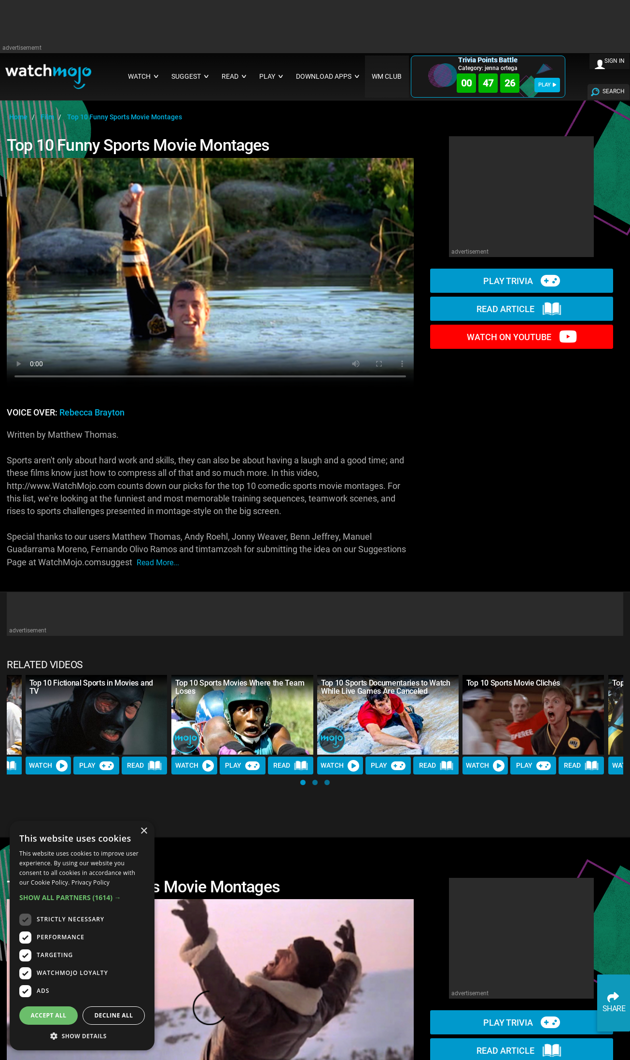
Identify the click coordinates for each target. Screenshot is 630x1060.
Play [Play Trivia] (96, 766)
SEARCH (613, 91)
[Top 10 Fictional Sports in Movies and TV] (97, 715)
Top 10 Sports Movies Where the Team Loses (239, 687)
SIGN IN (614, 60)
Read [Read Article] (144, 765)
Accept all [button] (49, 1015)
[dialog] (82, 935)
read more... (158, 562)
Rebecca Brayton (92, 412)
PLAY (547, 85)
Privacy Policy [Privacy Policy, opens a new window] (90, 882)
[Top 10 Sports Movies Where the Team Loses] (242, 715)
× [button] (143, 831)
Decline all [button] (114, 1015)
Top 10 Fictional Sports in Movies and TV (91, 687)
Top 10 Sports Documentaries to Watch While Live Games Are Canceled (385, 687)
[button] (303, 782)
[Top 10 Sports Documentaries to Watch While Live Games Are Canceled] (388, 715)
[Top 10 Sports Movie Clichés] (533, 715)
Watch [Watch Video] (48, 766)
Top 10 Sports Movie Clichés (513, 683)
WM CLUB (387, 76)
